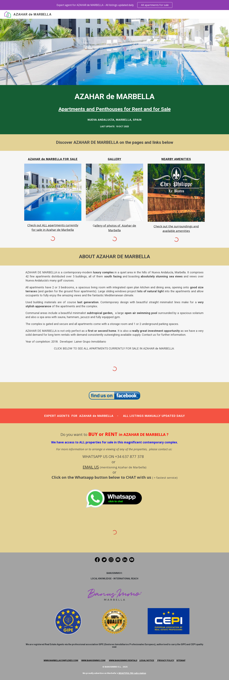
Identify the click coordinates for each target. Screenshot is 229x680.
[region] (114, 5)
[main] (114, 102)
